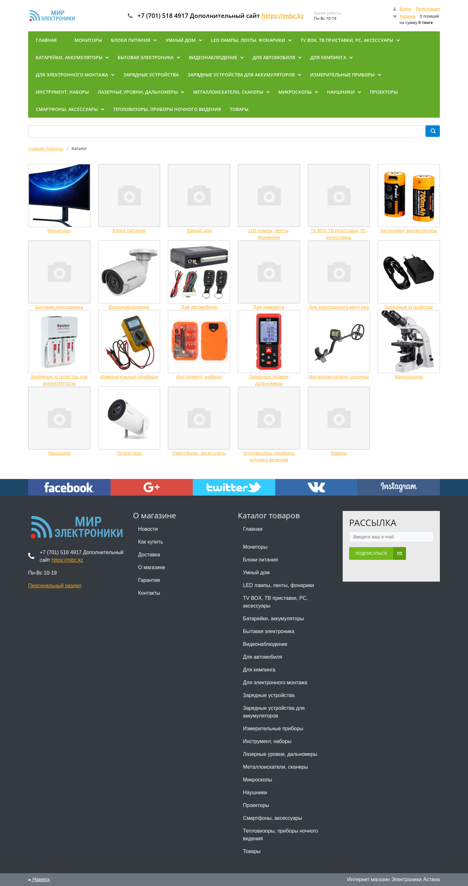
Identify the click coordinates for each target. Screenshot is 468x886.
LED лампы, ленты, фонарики (278, 585)
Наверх (39, 879)
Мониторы (59, 230)
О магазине (151, 567)
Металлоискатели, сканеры (338, 376)
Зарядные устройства (409, 307)
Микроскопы (409, 376)
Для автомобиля (199, 307)
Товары (339, 453)
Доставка (149, 554)
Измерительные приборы (129, 376)
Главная (252, 529)
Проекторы (129, 453)
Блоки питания (129, 230)
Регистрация (428, 8)
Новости (148, 529)
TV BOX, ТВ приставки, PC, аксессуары (275, 601)
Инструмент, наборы (199, 376)
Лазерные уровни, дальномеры (280, 754)
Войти (405, 8)
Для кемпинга (269, 307)
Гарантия (149, 580)
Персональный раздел (55, 585)
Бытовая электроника (59, 307)
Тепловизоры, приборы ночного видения (280, 834)
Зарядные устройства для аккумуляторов (274, 711)
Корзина (408, 16)
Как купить (150, 542)
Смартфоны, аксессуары (199, 453)
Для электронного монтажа (339, 307)
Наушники (59, 453)
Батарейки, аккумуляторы (408, 230)
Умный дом (199, 230)
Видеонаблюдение (129, 307)
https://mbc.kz (288, 15)
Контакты (149, 593)
